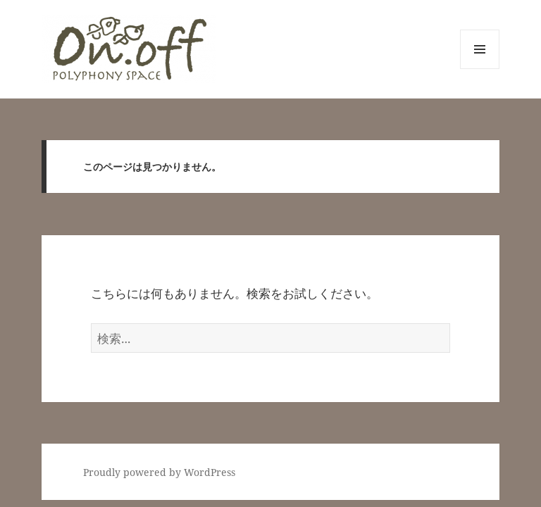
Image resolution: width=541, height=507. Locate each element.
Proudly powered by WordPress (159, 472)
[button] (129, 49)
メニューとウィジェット (480, 68)
